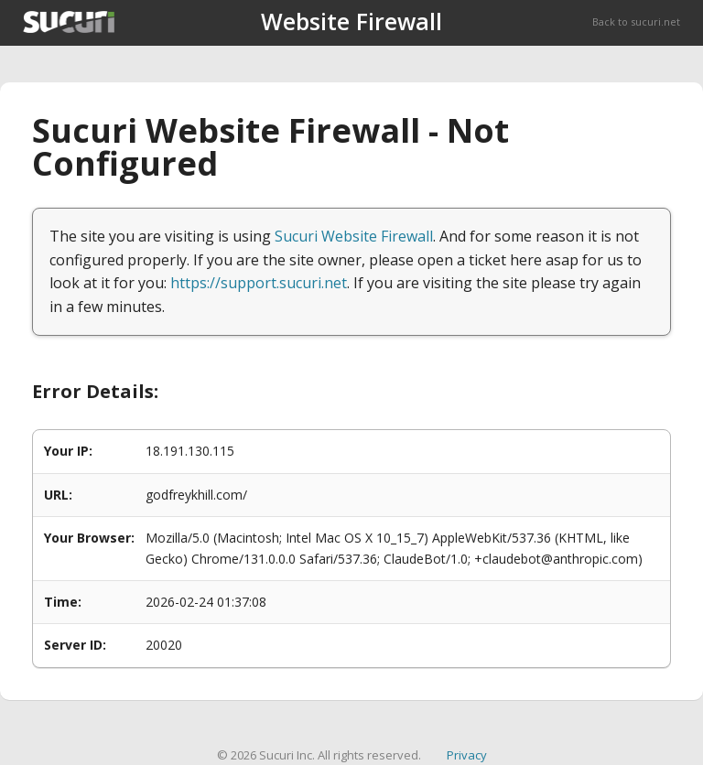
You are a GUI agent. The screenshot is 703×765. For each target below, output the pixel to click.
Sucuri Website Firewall (354, 236)
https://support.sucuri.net (258, 283)
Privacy (467, 755)
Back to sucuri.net (636, 21)
